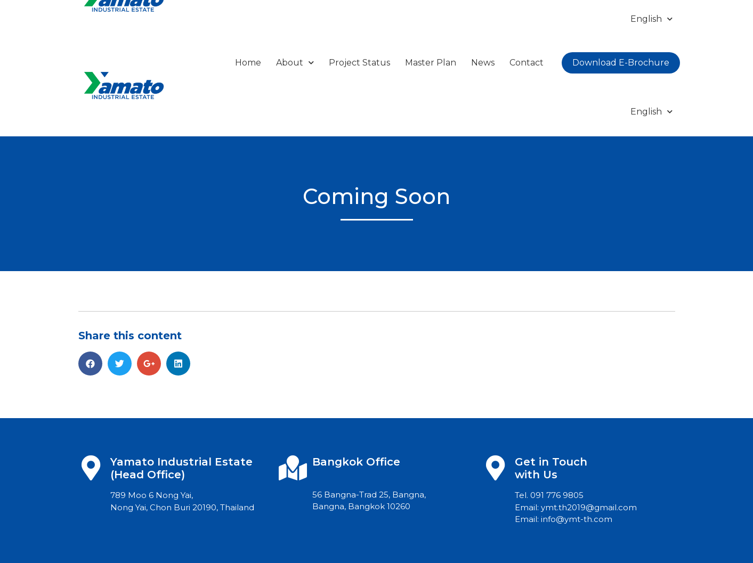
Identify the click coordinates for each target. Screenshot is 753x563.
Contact (526, 63)
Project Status (359, 63)
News (483, 63)
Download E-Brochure (620, 63)
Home (248, 63)
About (295, 62)
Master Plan (430, 63)
